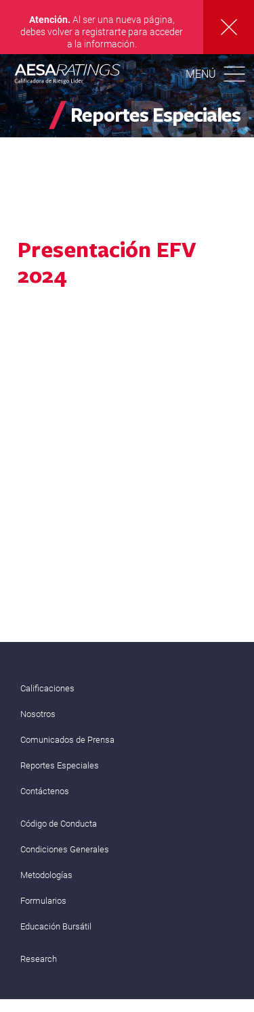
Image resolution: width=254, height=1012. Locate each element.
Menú (201, 74)
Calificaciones (47, 688)
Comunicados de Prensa (67, 740)
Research (38, 959)
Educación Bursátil (55, 926)
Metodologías (46, 875)
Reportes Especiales (59, 765)
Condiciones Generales (64, 849)
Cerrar (228, 27)
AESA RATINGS (68, 76)
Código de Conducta (58, 824)
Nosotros (38, 714)
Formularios (43, 901)
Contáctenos (44, 791)
